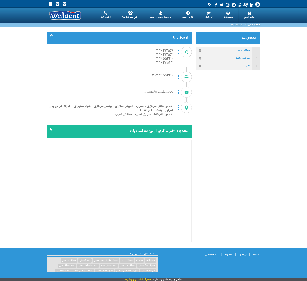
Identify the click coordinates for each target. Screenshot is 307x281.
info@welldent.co (159, 92)
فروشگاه (208, 15)
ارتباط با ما (105, 15)
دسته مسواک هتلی (67, 265)
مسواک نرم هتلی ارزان (83, 271)
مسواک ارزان (127, 260)
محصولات (228, 15)
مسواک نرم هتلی (69, 260)
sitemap (256, 255)
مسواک (139, 260)
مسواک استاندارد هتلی (87, 265)
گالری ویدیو (188, 15)
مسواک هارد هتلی (127, 265)
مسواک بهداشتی (63, 271)
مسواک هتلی (85, 260)
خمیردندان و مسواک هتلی (127, 271)
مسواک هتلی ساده (108, 265)
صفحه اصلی (249, 15)
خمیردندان (150, 260)
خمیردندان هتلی (148, 271)
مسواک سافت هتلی (147, 265)
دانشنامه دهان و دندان (160, 15)
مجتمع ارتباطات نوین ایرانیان (138, 279)
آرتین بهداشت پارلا (130, 15)
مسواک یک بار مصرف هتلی (106, 260)
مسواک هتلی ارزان (105, 271)
